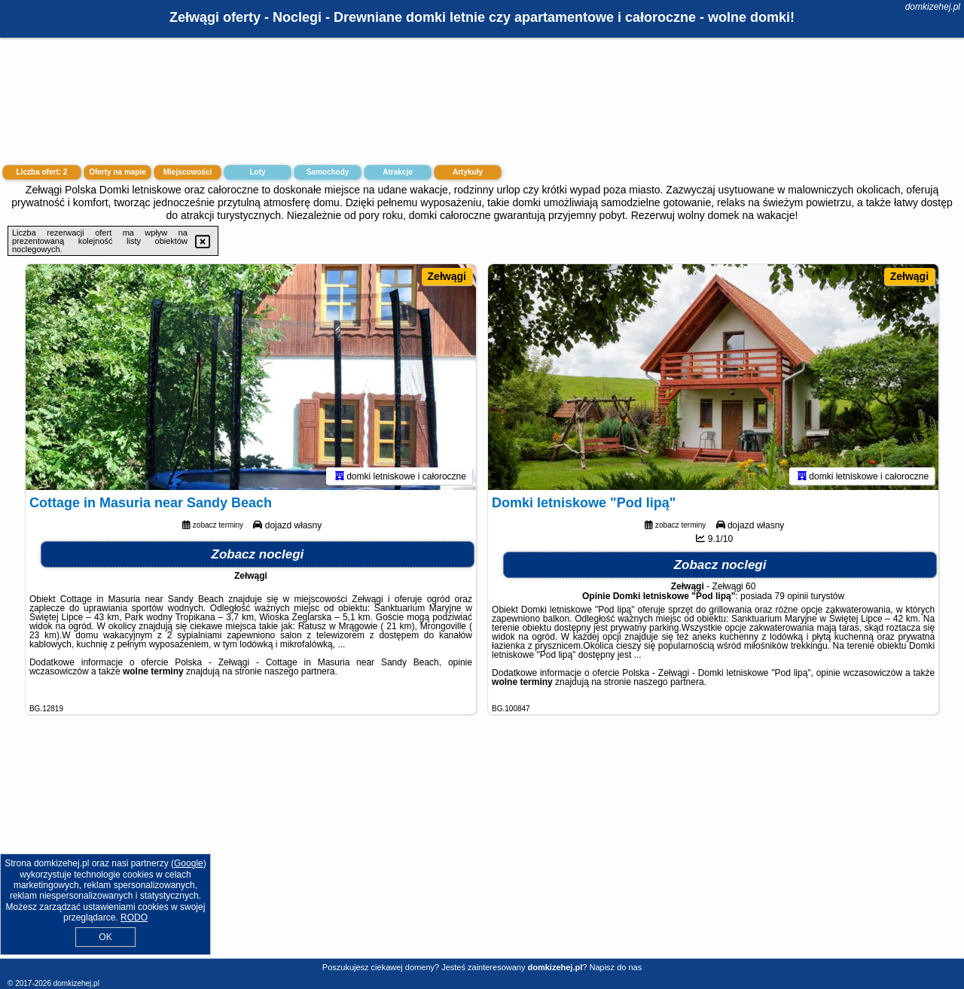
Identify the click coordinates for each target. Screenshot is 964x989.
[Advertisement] (482, 848)
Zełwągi (447, 276)
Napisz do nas (615, 967)
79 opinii (791, 596)
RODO (134, 917)
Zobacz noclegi (258, 554)
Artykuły (468, 172)
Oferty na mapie (117, 172)
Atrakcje (397, 172)
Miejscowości (187, 172)
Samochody (328, 172)
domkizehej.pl (932, 7)
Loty (257, 172)
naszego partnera (299, 671)
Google (188, 863)
